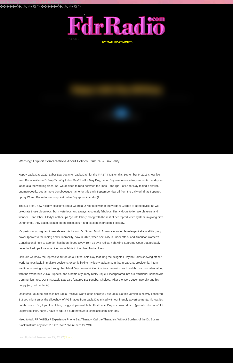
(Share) (68, 337)
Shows (121, 112)
